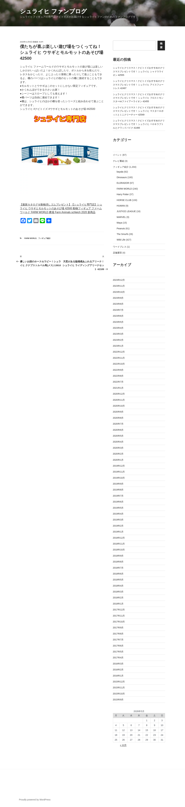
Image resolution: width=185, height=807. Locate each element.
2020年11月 (119, 400)
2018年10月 (119, 549)
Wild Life (121, 239)
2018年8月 (118, 561)
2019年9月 (118, 483)
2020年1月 (118, 460)
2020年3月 (118, 448)
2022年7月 (118, 381)
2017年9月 (118, 627)
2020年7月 (118, 424)
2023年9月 (118, 298)
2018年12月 (119, 538)
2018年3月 (118, 591)
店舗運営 (117, 252)
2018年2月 (118, 597)
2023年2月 (118, 340)
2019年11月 (119, 471)
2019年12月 (119, 466)
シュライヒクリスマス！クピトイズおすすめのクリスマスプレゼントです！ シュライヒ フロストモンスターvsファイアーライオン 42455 (139, 98)
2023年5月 (118, 322)
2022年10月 (119, 364)
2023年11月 (119, 286)
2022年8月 (118, 376)
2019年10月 (119, 478)
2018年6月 (118, 573)
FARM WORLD (30, 238)
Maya (119, 222)
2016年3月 (118, 663)
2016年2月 (118, 669)
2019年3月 (118, 519)
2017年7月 (118, 639)
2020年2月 (118, 453)
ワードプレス (119, 246)
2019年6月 (118, 501)
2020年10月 (119, 406)
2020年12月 (119, 394)
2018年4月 (118, 585)
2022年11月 (119, 358)
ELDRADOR (123, 183)
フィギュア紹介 (44, 238)
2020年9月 (118, 411)
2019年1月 (118, 531)
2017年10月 (119, 621)
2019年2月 (118, 525)
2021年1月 (118, 388)
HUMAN (121, 205)
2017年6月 (118, 645)
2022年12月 (119, 352)
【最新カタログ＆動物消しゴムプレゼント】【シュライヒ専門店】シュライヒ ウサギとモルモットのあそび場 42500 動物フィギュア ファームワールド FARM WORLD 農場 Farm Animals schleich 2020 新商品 (61, 208)
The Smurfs (122, 234)
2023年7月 (118, 310)
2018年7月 (118, 567)
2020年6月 (118, 430)
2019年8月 (118, 489)
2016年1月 (118, 675)
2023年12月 (119, 280)
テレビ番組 (118, 161)
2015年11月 (119, 687)
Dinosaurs (122, 177)
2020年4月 (118, 441)
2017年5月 (118, 651)
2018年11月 (119, 543)
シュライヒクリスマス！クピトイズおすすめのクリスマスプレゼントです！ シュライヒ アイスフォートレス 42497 (139, 84)
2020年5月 (118, 436)
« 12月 (123, 745)
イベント (117, 155)
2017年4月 (118, 657)
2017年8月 (118, 633)
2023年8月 (118, 304)
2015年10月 (119, 693)
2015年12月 (119, 681)
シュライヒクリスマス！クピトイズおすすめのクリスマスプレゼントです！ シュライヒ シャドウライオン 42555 (139, 71)
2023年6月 (118, 316)
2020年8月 (118, 418)
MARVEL (121, 217)
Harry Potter (123, 194)
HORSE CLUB (124, 200)
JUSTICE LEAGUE (126, 211)
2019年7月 (118, 495)
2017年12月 (119, 609)
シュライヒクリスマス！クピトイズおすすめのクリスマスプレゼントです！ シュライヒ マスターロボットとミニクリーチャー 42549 (139, 111)
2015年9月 (118, 699)
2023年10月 (119, 292)
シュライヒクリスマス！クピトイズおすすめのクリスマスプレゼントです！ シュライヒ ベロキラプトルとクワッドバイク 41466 (139, 124)
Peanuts (121, 228)
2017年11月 (119, 615)
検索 (161, 45)
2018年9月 (118, 555)
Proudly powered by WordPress (35, 799)
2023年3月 (118, 334)
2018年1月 (118, 603)
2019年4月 (118, 513)
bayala (120, 171)
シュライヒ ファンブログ (53, 11)
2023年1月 (118, 346)
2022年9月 (118, 370)
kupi (41, 42)
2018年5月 (118, 579)
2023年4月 (118, 328)
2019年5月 (118, 508)
